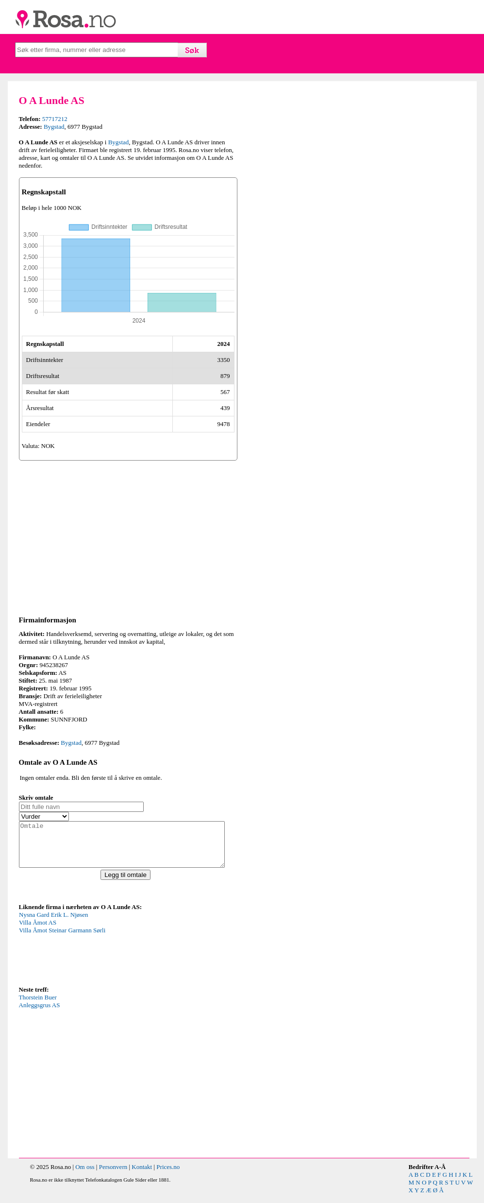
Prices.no (168, 1175)
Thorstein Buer (38, 1006)
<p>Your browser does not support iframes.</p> (92, 956)
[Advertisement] (128, 536)
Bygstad (54, 126)
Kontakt (142, 1175)
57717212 (54, 118)
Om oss (84, 1175)
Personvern (113, 1175)
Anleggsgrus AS (39, 1013)
